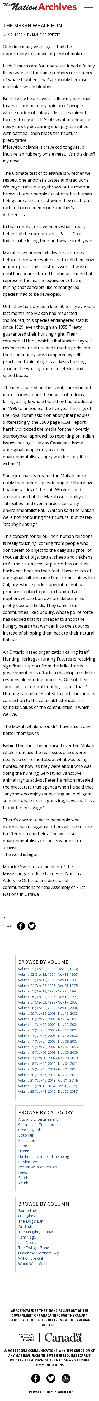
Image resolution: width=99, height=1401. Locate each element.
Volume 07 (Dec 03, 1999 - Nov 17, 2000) (48, 1002)
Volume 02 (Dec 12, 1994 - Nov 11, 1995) (48, 974)
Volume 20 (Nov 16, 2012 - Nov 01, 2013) (48, 1075)
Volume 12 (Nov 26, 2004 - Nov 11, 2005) (48, 1030)
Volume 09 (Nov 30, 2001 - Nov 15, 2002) (48, 1013)
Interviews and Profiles (37, 1166)
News (23, 1172)
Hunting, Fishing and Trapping (43, 1156)
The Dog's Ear (30, 1221)
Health (23, 1151)
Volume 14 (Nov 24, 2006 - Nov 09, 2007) (48, 1041)
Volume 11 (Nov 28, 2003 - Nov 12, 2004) (48, 1024)
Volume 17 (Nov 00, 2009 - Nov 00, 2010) (48, 1058)
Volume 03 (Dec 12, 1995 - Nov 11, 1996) (48, 980)
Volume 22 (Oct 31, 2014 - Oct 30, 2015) (47, 1086)
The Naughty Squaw (35, 1231)
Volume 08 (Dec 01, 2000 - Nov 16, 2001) (48, 1008)
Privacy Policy (43, 1391)
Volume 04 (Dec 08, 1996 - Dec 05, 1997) (48, 985)
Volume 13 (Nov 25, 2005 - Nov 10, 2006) (48, 1036)
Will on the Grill (31, 1258)
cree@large (27, 1215)
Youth (23, 1182)
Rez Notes (27, 1242)
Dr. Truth (26, 1226)
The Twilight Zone (33, 1247)
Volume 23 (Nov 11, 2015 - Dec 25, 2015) (48, 1091)
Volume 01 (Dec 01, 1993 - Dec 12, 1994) (48, 969)
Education (26, 1140)
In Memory (27, 1161)
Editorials (26, 1135)
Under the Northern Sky (38, 1253)
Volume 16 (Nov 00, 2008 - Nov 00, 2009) (48, 1052)
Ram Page (27, 1237)
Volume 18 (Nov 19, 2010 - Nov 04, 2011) (48, 1063)
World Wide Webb (33, 1263)
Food (22, 1145)
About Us (65, 1391)
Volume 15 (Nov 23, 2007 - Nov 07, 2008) (48, 1047)
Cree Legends (30, 1129)
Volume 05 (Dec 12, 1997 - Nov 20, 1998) (48, 991)
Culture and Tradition (36, 1124)
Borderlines (28, 1210)
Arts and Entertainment (38, 1119)
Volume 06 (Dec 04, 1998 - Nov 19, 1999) (48, 997)
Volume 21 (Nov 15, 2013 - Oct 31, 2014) (48, 1080)
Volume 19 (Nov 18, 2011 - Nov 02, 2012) (48, 1069)
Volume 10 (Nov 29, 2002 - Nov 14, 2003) (48, 1019)
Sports (23, 1177)
